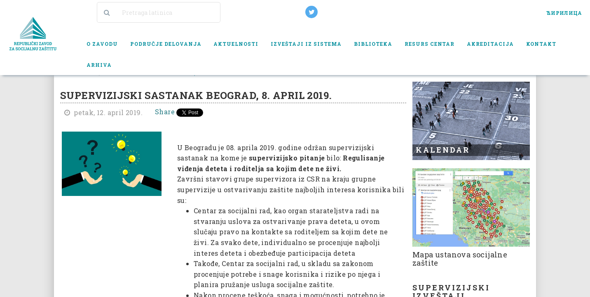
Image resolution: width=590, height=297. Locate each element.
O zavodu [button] (102, 43)
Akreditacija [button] (490, 43)
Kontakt (541, 43)
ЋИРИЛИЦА (564, 12)
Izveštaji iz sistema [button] (306, 43)
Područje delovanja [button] (165, 43)
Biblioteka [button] (373, 43)
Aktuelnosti (235, 43)
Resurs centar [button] (430, 43)
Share (165, 111)
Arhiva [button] (99, 64)
